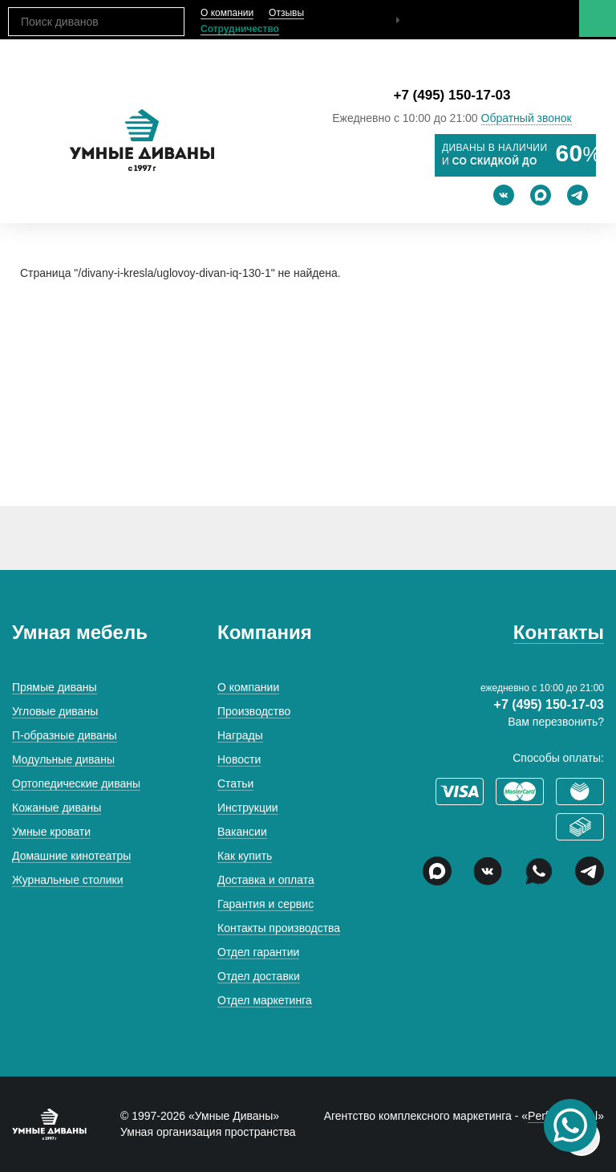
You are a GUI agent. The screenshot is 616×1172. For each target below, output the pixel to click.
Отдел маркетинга (264, 1000)
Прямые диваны (54, 687)
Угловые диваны (55, 711)
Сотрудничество (240, 29)
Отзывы (286, 12)
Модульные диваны (63, 759)
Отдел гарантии (258, 952)
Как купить (244, 855)
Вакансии (242, 831)
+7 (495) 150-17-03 (451, 95)
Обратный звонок (526, 118)
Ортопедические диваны (76, 783)
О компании (227, 12)
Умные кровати (51, 831)
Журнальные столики (68, 879)
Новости (239, 759)
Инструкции (247, 807)
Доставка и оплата (265, 879)
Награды (240, 735)
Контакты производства (278, 928)
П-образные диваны (64, 735)
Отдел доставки (258, 976)
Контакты (558, 632)
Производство (253, 711)
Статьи (235, 783)
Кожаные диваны (56, 807)
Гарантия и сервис (265, 903)
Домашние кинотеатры (71, 855)
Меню (597, 18)
